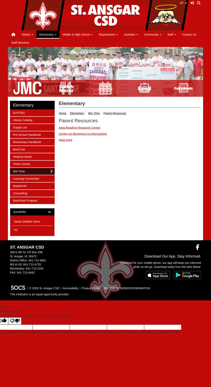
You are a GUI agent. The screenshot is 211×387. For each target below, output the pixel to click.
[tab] (32, 211)
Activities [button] (131, 34)
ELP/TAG (19, 112)
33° (183, 3)
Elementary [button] (48, 34)
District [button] (27, 34)
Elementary (77, 113)
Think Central (21, 164)
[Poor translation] (14, 321)
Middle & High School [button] (78, 34)
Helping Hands (22, 156)
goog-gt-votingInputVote (162, 332)
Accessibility (70, 288)
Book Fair (19, 149)
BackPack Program (25, 200)
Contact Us (189, 34)
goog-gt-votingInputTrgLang (53, 332)
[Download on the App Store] (158, 275)
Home (62, 113)
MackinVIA (20, 186)
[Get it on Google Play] (187, 275)
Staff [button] (171, 34)
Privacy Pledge (91, 288)
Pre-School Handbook (27, 134)
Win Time (94, 113)
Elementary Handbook (27, 142)
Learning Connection (26, 178)
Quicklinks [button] (23, 211)
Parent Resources (114, 113)
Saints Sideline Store (27, 221)
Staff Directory (20, 42)
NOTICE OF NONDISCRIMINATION (127, 288)
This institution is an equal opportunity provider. (39, 294)
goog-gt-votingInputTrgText (127, 332)
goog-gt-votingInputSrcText (90, 332)
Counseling (20, 193)
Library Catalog (22, 120)
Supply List (20, 127)
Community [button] (152, 34)
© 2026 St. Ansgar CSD (44, 288)
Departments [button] (108, 34)
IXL (16, 230)
